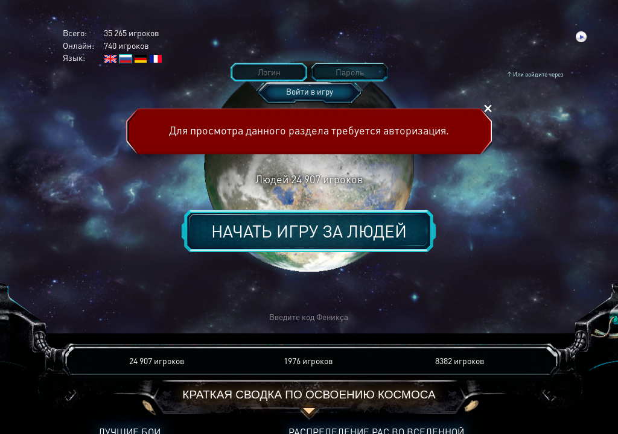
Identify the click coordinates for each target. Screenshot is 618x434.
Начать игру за (309, 231)
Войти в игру (309, 91)
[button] (131, 317)
